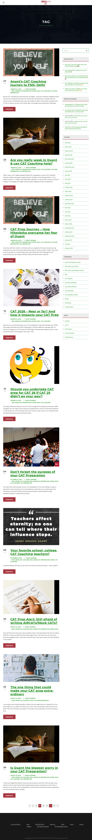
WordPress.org (69, 337)
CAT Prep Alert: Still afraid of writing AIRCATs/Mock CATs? (33, 620)
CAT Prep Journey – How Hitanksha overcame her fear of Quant (33, 232)
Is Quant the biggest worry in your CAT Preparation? (34, 769)
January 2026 (68, 155)
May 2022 (67, 207)
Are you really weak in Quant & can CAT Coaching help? (33, 161)
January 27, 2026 (15, 89)
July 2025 (67, 175)
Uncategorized (69, 307)
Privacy (81, 824)
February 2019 (69, 248)
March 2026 (68, 146)
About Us (52, 824)
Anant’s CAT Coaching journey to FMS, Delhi (28, 83)
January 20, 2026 (15, 240)
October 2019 (68, 232)
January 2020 (68, 224)
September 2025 (69, 167)
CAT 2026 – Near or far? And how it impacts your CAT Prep (34, 313)
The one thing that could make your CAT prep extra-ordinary (32, 690)
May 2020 (67, 211)
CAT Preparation (25, 171)
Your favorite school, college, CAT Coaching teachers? (33, 552)
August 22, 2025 (15, 698)
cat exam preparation (41, 700)
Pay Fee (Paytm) (15, 824)
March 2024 (68, 191)
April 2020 (67, 215)
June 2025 (67, 179)
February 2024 (69, 195)
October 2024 (69, 187)
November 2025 (69, 159)
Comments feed (69, 333)
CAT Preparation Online (71, 294)
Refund (29, 826)
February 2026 (69, 151)
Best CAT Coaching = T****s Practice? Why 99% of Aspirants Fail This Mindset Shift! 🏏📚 (76, 77)
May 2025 (67, 183)
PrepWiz (67, 127)
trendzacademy (69, 104)
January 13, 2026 (15, 400)
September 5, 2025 (16, 558)
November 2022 (69, 203)
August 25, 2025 (15, 627)
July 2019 (67, 244)
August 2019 (68, 240)
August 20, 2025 (15, 775)
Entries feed (68, 329)
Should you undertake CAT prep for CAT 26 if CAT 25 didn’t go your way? (32, 392)
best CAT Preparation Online (73, 262)
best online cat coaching (20, 481)
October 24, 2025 (16, 479)
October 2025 (68, 163)
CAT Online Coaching (71, 286)
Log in (66, 325)
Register (67, 321)
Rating (67, 298)
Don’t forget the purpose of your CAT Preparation (32, 473)
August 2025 (68, 171)
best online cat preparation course (24, 91)
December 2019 (69, 228)
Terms (72, 824)
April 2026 (67, 142)
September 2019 (69, 236)
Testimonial (68, 302)
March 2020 (68, 219)
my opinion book (69, 110)
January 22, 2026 (15, 167)
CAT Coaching (45, 91)
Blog (38, 91)
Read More (9, 109)
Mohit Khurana (31, 89)
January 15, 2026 (15, 319)
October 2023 (68, 199)
